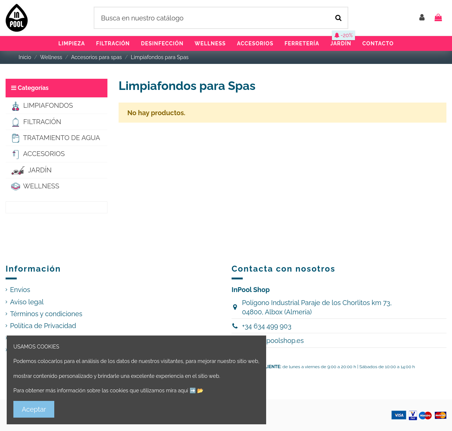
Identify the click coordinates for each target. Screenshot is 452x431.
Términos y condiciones (46, 314)
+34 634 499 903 (266, 326)
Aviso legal (26, 302)
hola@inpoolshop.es (273, 340)
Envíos (20, 290)
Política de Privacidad (43, 326)
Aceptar (34, 409)
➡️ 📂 (197, 390)
